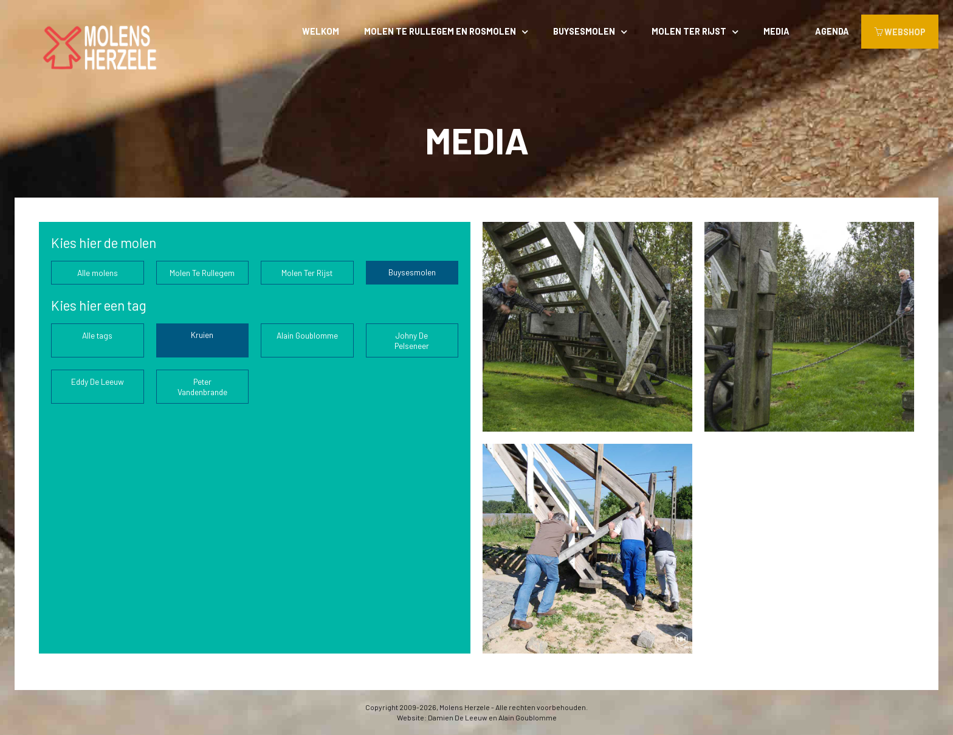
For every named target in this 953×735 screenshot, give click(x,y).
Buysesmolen (584, 31)
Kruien (202, 335)
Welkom (320, 31)
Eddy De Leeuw (97, 381)
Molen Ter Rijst (689, 31)
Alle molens (97, 272)
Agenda (832, 31)
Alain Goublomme (307, 335)
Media (776, 31)
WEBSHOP (900, 32)
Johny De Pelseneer (411, 340)
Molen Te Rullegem (202, 272)
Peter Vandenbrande (202, 386)
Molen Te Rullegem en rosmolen (440, 31)
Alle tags (97, 335)
